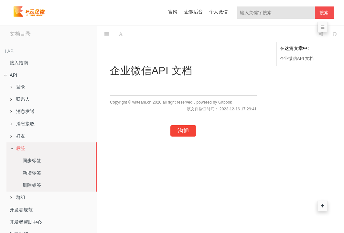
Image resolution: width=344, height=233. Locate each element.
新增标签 (32, 172)
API (10, 75)
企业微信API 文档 (297, 58)
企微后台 (193, 11)
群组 (17, 197)
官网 (172, 11)
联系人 (20, 99)
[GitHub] (334, 34)
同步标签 (32, 160)
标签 (17, 148)
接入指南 (19, 62)
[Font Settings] (121, 34)
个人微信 (218, 11)
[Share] (321, 34)
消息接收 (22, 123)
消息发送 (22, 111)
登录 (17, 86)
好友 (17, 136)
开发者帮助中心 (26, 222)
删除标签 (32, 185)
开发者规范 (21, 209)
